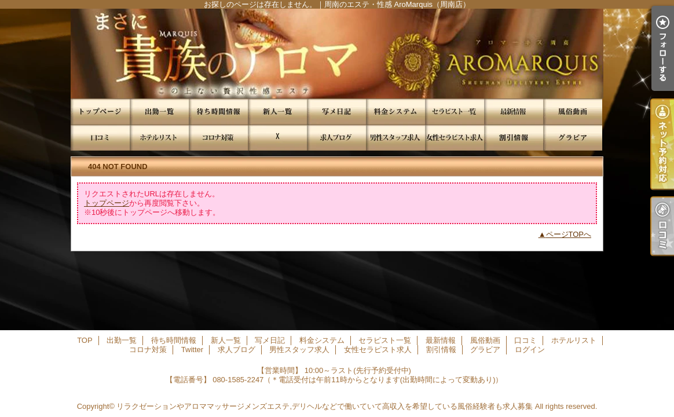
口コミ (100, 138)
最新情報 (513, 111)
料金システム (395, 111)
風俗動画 (572, 111)
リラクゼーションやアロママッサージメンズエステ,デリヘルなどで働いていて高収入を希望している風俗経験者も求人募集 (324, 406)
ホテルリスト (159, 138)
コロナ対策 (218, 138)
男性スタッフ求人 (395, 138)
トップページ (106, 203)
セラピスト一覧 (454, 111)
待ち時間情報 (218, 111)
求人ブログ (336, 138)
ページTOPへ (569, 234)
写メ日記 (336, 111)
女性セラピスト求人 (454, 138)
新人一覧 (277, 111)
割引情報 (513, 138)
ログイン (530, 349)
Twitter (277, 138)
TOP (100, 111)
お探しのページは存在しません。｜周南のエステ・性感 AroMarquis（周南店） (337, 53)
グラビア (572, 138)
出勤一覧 (159, 111)
